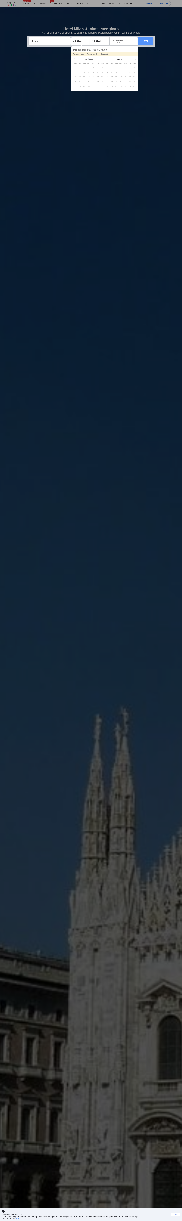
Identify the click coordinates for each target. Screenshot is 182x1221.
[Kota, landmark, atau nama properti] (51, 41)
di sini (18, 1218)
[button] (74, 59)
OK (176, 1214)
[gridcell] (84, 67)
